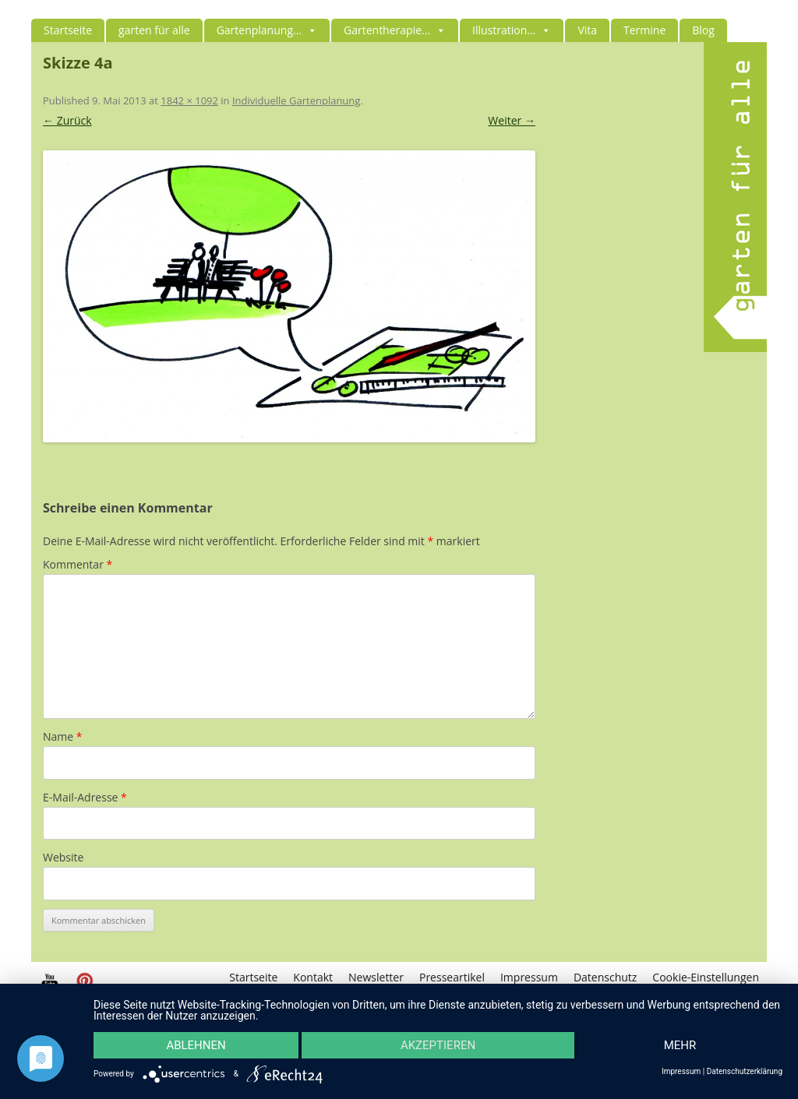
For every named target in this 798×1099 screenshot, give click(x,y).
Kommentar (77, 564)
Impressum (529, 977)
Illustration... (511, 30)
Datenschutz (605, 977)
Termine (644, 30)
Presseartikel (452, 977)
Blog (703, 30)
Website (63, 857)
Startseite (68, 30)
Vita (587, 30)
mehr (680, 1045)
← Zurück (67, 120)
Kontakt (313, 977)
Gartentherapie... (395, 30)
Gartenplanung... (267, 30)
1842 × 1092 (189, 100)
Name (63, 736)
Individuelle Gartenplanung (296, 100)
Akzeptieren (438, 1045)
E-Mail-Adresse (85, 797)
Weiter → (511, 120)
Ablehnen (195, 1045)
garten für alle (154, 30)
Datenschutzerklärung (744, 1072)
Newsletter (376, 977)
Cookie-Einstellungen (705, 977)
